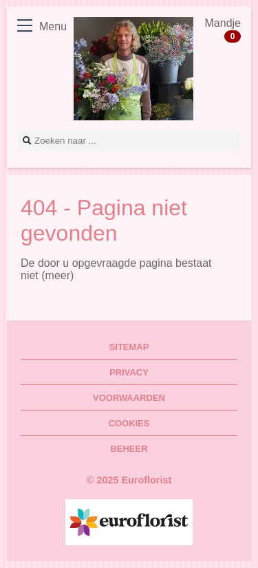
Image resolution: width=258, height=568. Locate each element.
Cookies (129, 423)
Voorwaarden (129, 398)
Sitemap (129, 347)
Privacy (129, 372)
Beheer (129, 449)
